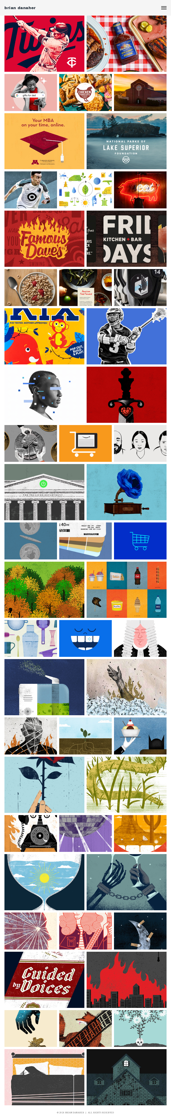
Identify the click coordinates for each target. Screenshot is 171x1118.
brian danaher (20, 8)
